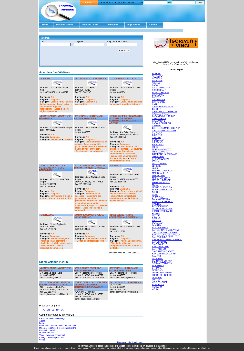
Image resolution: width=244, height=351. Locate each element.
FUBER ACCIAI (47, 215)
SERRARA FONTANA (162, 261)
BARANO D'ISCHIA (161, 88)
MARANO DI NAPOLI (161, 171)
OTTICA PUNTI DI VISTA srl (123, 78)
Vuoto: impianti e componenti (52, 335)
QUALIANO (157, 223)
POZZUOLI (157, 218)
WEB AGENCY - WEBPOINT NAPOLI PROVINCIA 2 (87, 269)
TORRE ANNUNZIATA (162, 273)
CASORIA (156, 126)
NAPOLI (155, 192)
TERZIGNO (157, 270)
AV (44, 310)
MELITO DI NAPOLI (161, 182)
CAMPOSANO (158, 102)
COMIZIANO (158, 140)
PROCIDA (156, 220)
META (154, 185)
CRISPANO (157, 142)
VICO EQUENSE (159, 282)
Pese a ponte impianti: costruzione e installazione (126, 192)
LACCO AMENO (159, 163)
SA (62, 310)
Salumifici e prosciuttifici (86, 103)
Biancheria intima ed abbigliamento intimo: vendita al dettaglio (125, 245)
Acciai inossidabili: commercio (51, 246)
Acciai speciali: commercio (54, 241)
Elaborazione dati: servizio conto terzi (124, 147)
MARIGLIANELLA (160, 173)
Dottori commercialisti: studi (123, 159)
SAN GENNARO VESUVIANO (165, 230)
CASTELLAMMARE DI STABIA (166, 128)
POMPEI (156, 213)
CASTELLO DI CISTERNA (164, 130)
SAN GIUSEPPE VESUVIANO (166, 235)
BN (48, 310)
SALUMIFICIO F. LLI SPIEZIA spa (90, 78)
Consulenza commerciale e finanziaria (122, 152)
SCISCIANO (157, 258)
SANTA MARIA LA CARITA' (164, 254)
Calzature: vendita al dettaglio (52, 318)
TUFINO (156, 280)
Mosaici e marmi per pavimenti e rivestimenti (91, 203)
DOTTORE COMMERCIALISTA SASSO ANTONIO (89, 216)
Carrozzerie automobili (60, 198)
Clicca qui (167, 348)
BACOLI (155, 85)
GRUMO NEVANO (160, 159)
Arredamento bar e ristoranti (89, 151)
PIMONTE (156, 204)
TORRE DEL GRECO (161, 275)
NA (52, 97)
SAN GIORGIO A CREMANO (165, 232)
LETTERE (156, 166)
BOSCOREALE (159, 90)
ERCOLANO (157, 144)
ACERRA (156, 73)
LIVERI (155, 168)
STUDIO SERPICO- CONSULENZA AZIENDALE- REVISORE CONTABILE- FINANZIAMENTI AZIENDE (126, 119)
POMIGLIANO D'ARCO (162, 211)
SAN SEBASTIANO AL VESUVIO (167, 239)
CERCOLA (157, 133)
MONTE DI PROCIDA (162, 187)
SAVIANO (156, 256)
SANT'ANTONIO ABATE (163, 251)
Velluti (42, 340)
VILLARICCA (158, 284)
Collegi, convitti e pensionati (52, 337)
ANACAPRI (157, 80)
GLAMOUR (45, 78)
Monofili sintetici (46, 333)
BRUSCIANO (158, 95)
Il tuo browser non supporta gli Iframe (91, 53)
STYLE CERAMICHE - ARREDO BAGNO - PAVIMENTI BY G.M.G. (89, 166)
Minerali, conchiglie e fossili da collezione (57, 328)
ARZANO (156, 83)
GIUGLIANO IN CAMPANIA (164, 154)
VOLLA (155, 289)
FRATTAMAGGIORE (161, 149)
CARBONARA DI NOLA (163, 107)
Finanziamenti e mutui (96, 238)
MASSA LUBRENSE (161, 180)
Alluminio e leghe (59, 238)
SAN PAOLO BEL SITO (162, 237)
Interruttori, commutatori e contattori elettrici (58, 325)
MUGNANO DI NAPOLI (162, 190)
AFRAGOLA (157, 76)
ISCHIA (155, 161)
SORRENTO (158, 265)
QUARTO (156, 225)
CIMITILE (156, 137)
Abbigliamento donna (131, 241)
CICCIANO (157, 135)
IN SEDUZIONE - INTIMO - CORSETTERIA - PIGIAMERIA (123, 216)
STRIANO (156, 268)
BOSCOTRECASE (160, 92)
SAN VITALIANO (159, 242)
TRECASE (157, 277)
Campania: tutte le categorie (130, 342)
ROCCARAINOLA (160, 227)
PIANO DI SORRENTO (162, 201)
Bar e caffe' (56, 139)
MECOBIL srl (116, 165)
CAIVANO (156, 97)
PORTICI (156, 216)
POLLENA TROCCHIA (162, 209)
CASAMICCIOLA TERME (163, 116)
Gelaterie (68, 139)
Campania (54, 99)
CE (53, 310)
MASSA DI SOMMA (161, 178)
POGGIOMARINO (160, 206)
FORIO (155, 147)
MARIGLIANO (158, 175)
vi (190, 62)
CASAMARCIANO (160, 114)
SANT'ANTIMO (159, 249)
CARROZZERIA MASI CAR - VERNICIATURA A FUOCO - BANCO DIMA (52, 167)
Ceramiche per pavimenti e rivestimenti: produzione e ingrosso (88, 198)
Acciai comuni (47, 245)
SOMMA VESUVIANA (162, 263)
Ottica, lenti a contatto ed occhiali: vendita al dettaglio (126, 103)
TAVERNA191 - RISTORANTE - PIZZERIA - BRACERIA (89, 117)
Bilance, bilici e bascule (124, 199)
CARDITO (156, 109)
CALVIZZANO (158, 99)
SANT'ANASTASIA (160, 246)
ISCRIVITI (88, 2)
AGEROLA (157, 78)
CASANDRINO (159, 118)
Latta (41, 323)
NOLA (155, 194)
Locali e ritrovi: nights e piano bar (54, 110)
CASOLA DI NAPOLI (161, 123)
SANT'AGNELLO (159, 244)
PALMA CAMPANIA (161, 199)
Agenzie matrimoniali (50, 107)
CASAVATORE (158, 121)
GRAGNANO (158, 156)
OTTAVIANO (158, 197)
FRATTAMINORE (160, 152)
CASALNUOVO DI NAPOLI (164, 111)
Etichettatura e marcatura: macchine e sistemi (123, 197)
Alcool (42, 321)
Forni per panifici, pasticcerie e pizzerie (88, 145)
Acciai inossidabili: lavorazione (56, 243)
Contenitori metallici (48, 330)
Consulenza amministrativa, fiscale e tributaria (124, 157)
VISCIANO (157, 287)
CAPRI (155, 104)
